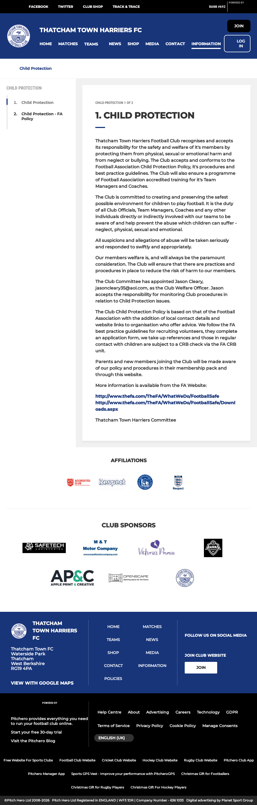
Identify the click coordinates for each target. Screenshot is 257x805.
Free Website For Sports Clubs (28, 760)
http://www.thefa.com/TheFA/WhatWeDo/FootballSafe (157, 396)
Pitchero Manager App (46, 774)
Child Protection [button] (37, 102)
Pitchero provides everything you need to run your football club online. (49, 721)
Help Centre (109, 712)
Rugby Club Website (200, 760)
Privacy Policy (149, 725)
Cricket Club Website (119, 760)
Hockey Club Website (159, 760)
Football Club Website (77, 760)
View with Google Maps (42, 683)
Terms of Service (113, 725)
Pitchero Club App (239, 760)
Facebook (38, 7)
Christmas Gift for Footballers (205, 774)
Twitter (65, 7)
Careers (182, 712)
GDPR (232, 712)
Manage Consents (220, 725)
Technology (208, 712)
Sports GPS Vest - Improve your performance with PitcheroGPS (123, 774)
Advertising (157, 712)
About (134, 712)
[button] (45, 44)
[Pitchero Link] (240, 9)
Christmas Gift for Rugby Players (97, 787)
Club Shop (93, 7)
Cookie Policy (183, 725)
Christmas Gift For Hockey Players (158, 787)
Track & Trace (126, 7)
